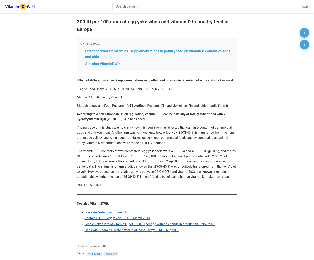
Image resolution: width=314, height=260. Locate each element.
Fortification (94, 253)
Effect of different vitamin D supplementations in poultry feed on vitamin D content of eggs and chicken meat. (157, 54)
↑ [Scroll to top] (304, 33)
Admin (306, 6)
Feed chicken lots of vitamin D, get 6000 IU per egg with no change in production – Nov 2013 (149, 224)
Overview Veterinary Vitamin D (105, 212)
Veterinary (111, 253)
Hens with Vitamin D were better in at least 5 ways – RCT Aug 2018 (131, 230)
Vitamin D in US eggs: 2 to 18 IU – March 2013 (117, 218)
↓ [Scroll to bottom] (304, 44)
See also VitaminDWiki (103, 64)
